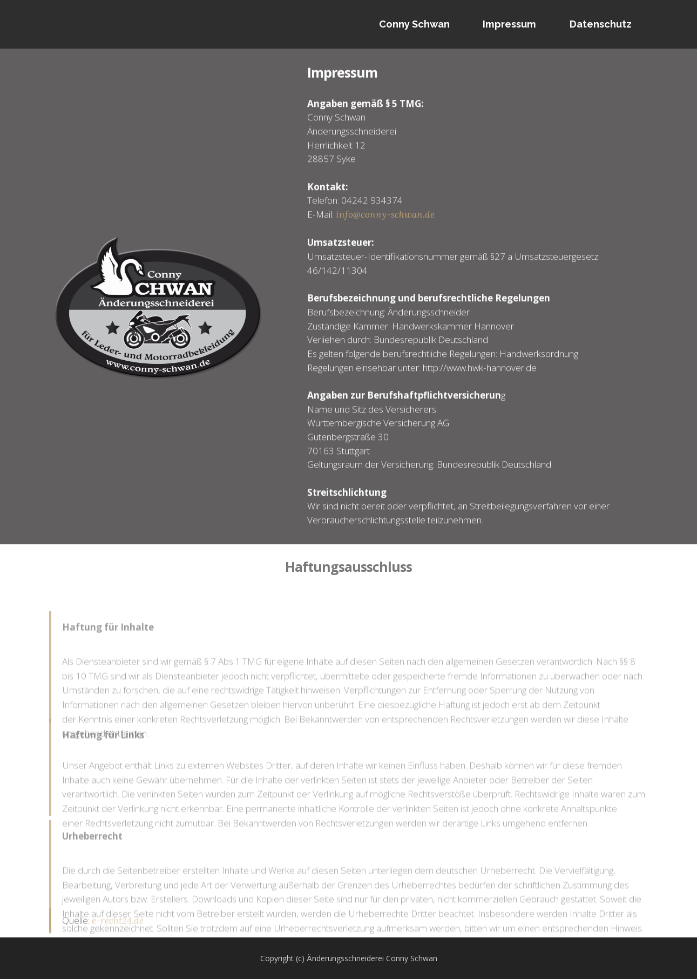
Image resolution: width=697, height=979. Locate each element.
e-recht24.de (118, 925)
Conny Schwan (414, 24)
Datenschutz (601, 24)
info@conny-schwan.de (385, 226)
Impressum (509, 24)
